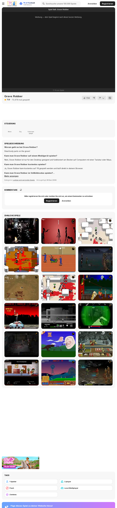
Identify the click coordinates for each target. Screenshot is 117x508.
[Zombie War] (58, 372)
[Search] (43, 3)
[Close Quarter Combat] (58, 316)
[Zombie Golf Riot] (21, 316)
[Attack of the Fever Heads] (58, 259)
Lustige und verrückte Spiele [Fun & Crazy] (24, 180)
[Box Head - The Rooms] (21, 259)
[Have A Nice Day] (58, 344)
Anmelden (92, 4)
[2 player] (86, 481)
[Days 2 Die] (21, 372)
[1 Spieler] (31, 481)
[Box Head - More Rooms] (95, 231)
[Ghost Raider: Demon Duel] (21, 231)
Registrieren (107, 4)
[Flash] (31, 488)
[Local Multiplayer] (86, 488)
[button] (11, 176)
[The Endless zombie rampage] (21, 288)
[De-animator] (58, 231)
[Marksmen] (95, 316)
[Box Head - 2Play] (58, 288)
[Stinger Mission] (95, 372)
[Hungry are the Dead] (95, 288)
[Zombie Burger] (95, 344)
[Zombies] (31, 494)
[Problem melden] (101, 98)
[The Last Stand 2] (21, 344)
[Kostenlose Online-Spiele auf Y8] (12, 3)
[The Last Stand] (95, 259)
